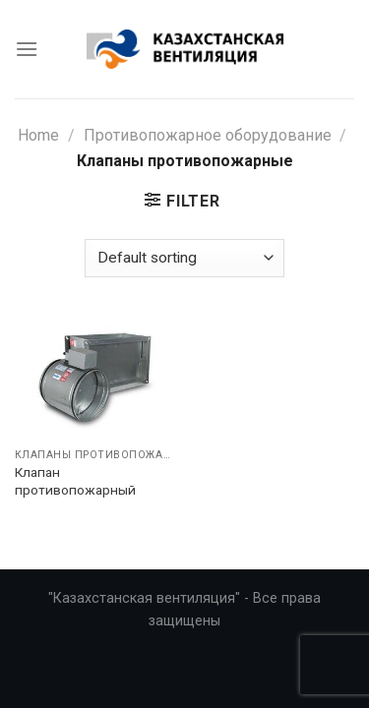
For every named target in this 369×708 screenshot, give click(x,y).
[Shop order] (184, 258)
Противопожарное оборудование (208, 135)
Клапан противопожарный (75, 481)
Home (38, 135)
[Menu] (26, 49)
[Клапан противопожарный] (95, 378)
